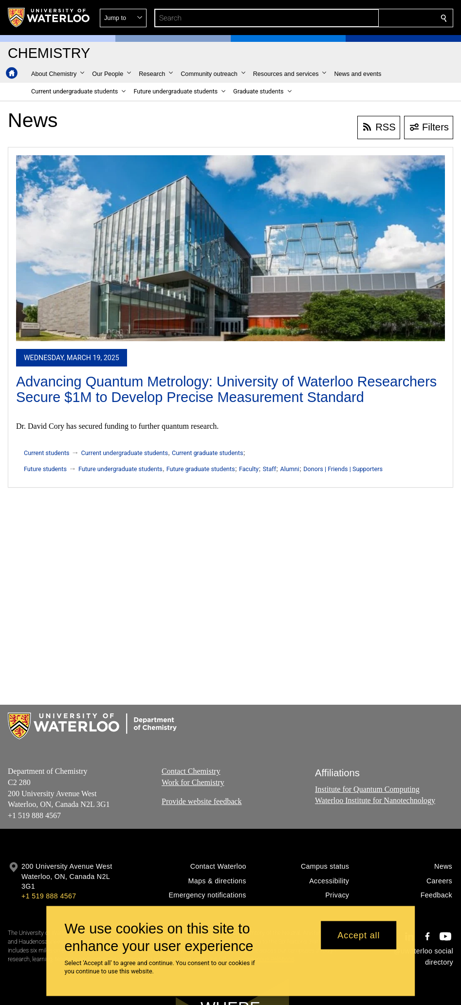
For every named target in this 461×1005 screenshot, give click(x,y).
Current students (47, 453)
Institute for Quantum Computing (367, 789)
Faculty (248, 469)
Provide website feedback (201, 801)
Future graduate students (200, 469)
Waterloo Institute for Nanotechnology (375, 800)
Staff (269, 469)
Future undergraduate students (120, 469)
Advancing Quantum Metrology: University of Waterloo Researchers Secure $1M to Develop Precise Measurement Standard (226, 389)
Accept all (358, 935)
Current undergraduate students (124, 453)
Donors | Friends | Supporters (343, 469)
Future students (45, 469)
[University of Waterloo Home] (49, 17)
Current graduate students (207, 453)
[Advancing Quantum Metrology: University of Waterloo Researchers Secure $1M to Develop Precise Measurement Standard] (230, 248)
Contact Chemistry (191, 771)
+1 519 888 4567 (48, 896)
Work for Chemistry (193, 782)
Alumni (289, 469)
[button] (373, 18)
